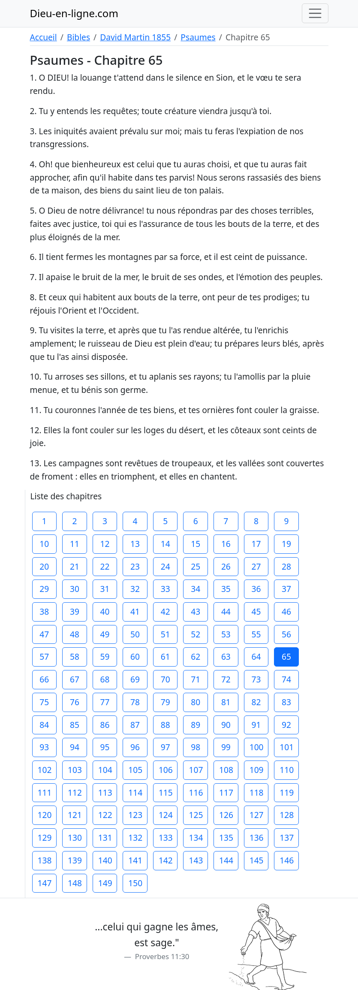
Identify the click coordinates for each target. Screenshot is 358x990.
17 (256, 543)
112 (75, 792)
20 (44, 566)
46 (286, 611)
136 (257, 837)
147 (45, 883)
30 (74, 589)
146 (287, 860)
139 (75, 860)
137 (287, 837)
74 (286, 679)
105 (135, 770)
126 (226, 815)
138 (45, 860)
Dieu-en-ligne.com (74, 13)
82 (256, 702)
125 (196, 815)
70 (165, 679)
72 (226, 679)
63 (226, 656)
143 (196, 860)
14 (165, 543)
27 (256, 566)
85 (74, 724)
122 (105, 815)
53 (226, 634)
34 (195, 589)
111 (45, 792)
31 (105, 589)
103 (75, 770)
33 (165, 589)
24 (165, 566)
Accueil (43, 37)
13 (135, 543)
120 (45, 815)
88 (165, 724)
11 (74, 543)
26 (226, 566)
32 (135, 589)
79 (165, 702)
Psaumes (198, 37)
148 (75, 883)
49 (105, 634)
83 (286, 702)
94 (74, 747)
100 (257, 747)
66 (44, 679)
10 (44, 543)
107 (196, 770)
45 (256, 611)
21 (74, 566)
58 (74, 656)
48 (74, 634)
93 (44, 747)
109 (257, 770)
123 (135, 815)
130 (75, 837)
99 (226, 747)
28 (286, 566)
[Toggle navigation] (315, 13)
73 (256, 679)
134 (196, 837)
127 (257, 815)
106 (166, 770)
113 (105, 792)
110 (287, 770)
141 (135, 860)
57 (44, 656)
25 (195, 566)
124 (166, 815)
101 (287, 747)
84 (44, 724)
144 (226, 860)
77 (105, 702)
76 (74, 702)
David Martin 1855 (135, 37)
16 (226, 543)
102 (45, 770)
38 (44, 611)
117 (226, 792)
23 (135, 566)
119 (287, 792)
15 (195, 543)
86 (105, 724)
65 (286, 656)
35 (226, 589)
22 (105, 566)
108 (226, 770)
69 (135, 679)
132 (135, 837)
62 (195, 656)
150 (135, 883)
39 (74, 611)
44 (226, 611)
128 (287, 815)
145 (257, 860)
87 (135, 724)
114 (135, 792)
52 (195, 634)
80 (195, 702)
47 (44, 634)
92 (286, 724)
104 (105, 770)
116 (196, 792)
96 (135, 747)
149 (105, 883)
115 (166, 792)
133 (166, 837)
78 (135, 702)
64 (256, 656)
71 (195, 679)
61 (165, 656)
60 (135, 656)
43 (195, 611)
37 (286, 589)
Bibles (78, 37)
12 (105, 543)
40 (105, 611)
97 (165, 747)
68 (105, 679)
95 (105, 747)
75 (44, 702)
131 (105, 837)
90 (226, 724)
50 (135, 634)
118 (257, 792)
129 (45, 837)
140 (105, 860)
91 (256, 724)
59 (105, 656)
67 (74, 679)
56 (286, 634)
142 (166, 860)
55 (256, 634)
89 (195, 724)
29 (44, 589)
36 (256, 589)
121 (75, 815)
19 (286, 543)
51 (165, 634)
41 (135, 611)
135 (226, 837)
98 (195, 747)
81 (226, 702)
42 (165, 611)
